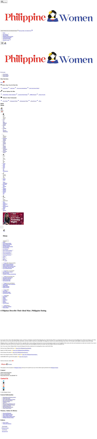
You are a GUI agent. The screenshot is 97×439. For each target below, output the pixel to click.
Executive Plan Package (21, 94)
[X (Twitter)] (3, 383)
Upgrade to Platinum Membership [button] (9, 274)
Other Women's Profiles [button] (8, 250)
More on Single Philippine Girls (9, 403)
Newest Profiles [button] (6, 247)
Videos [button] (5, 256)
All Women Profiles (6, 38)
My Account (3, 72)
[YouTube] (3, 386)
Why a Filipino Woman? (7, 415)
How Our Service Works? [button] (8, 271)
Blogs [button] (5, 257)
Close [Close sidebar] (2, 111)
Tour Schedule (5, 35)
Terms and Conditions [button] (7, 306)
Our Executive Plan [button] (6, 280)
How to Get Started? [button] (7, 251)
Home (4, 32)
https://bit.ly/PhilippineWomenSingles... (30, 354)
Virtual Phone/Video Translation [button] (9, 284)
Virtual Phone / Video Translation (8, 94)
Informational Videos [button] (7, 293)
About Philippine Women (8, 414)
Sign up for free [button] (6, 272)
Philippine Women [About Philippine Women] (18, 367)
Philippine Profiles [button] (6, 245)
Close (2, 82)
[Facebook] (3, 381)
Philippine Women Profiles (8, 36)
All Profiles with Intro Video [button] (8, 267)
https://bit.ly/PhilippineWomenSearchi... (20, 352)
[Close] (1, 227)
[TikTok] (3, 390)
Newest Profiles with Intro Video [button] (9, 266)
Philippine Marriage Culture (8, 417)
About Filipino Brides (7, 408)
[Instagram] (3, 384)
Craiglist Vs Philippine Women (9, 404)
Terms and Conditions (7, 423)
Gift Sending (4, 188)
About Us (5, 402)
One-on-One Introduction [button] (8, 277)
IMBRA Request (31, 94)
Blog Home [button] (5, 296)
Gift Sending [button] (5, 285)
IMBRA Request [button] (6, 286)
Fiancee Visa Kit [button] (6, 287)
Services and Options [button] (7, 254)
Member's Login (7, 40)
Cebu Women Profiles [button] (7, 243)
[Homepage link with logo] (6, 365)
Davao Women (6, 75)
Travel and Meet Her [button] (7, 253)
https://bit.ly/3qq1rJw (23, 356)
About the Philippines (7, 413)
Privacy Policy (5, 422)
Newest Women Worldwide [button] (8, 264)
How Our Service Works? (33, 88)
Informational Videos (22, 101)
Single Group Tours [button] (6, 279)
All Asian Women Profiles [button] (8, 246)
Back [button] (5, 263)
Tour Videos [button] (5, 290)
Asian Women (5, 76)
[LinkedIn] (3, 388)
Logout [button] (5, 260)
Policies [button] (5, 259)
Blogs (38, 101)
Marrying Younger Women (8, 407)
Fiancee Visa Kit (40, 94)
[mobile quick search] (7, 241)
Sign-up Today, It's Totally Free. (26, 30)
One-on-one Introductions (21, 88)
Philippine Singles (6, 401)
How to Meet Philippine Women (9, 399)
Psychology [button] (5, 299)
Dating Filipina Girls (7, 405)
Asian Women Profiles (7, 37)
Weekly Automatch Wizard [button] (8, 265)
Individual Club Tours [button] (7, 278)
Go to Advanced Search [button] (7, 268)
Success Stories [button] (6, 303)
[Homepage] (5, 44)
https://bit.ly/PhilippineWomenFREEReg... (21, 350)
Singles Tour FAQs (6, 398)
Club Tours (11, 88)
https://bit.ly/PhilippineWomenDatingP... (23, 348)
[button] (50, 241)
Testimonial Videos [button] (6, 292)
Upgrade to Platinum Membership (5, 130)
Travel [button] (4, 300)
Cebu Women (5, 74)
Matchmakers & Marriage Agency (9, 397)
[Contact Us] (8, 378)
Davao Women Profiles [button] (7, 244)
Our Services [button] (6, 34)
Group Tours (4, 88)
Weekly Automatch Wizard (5, 149)
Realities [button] (4, 302)
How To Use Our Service (7, 400)
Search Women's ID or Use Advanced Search (9, 30)
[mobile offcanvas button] (2, 43)
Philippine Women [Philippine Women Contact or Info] (54, 367)
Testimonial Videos (12, 101)
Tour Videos (4, 101)
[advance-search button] (18, 30)
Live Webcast (6, 249)
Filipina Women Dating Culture (9, 416)
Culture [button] (4, 298)
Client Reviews (32, 101)
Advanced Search (5, 152)
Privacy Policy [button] (5, 307)
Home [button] (4, 242)
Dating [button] (4, 297)
